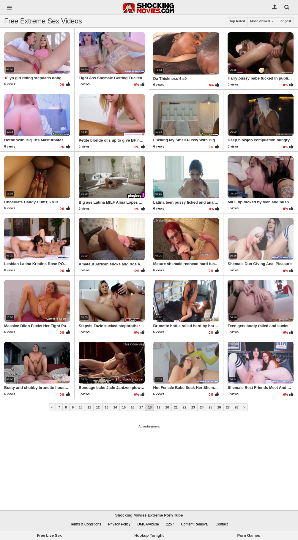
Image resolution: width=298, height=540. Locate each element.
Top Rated (237, 21)
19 (158, 407)
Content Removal (195, 524)
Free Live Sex (49, 535)
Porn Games (248, 535)
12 (98, 407)
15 (124, 407)
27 (228, 407)
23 (193, 407)
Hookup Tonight (149, 535)
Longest (284, 21)
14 (115, 407)
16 (132, 407)
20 (167, 407)
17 (141, 407)
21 (176, 407)
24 (202, 407)
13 (106, 407)
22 (184, 407)
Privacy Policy (119, 524)
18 (150, 407)
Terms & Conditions (85, 524)
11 (89, 407)
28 (236, 407)
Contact (221, 524)
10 (80, 407)
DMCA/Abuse (148, 524)
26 (219, 407)
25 (210, 407)
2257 (170, 524)
